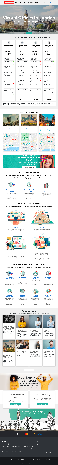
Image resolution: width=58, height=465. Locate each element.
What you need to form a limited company (21, 352)
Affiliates (39, 442)
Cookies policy (39, 459)
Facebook (46, 453)
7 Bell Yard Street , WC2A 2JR (11, 129)
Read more (29, 370)
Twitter (50, 453)
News (38, 444)
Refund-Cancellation (10, 459)
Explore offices (29, 167)
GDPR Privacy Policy (48, 459)
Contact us (39, 441)
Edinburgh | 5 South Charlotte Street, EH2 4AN (46, 129)
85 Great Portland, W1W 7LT (28, 129)
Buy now (9, 99)
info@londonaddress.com (50, 450)
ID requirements (30, 459)
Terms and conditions (20, 459)
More (29, 33)
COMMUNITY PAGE (42, 404)
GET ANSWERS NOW (15, 404)
